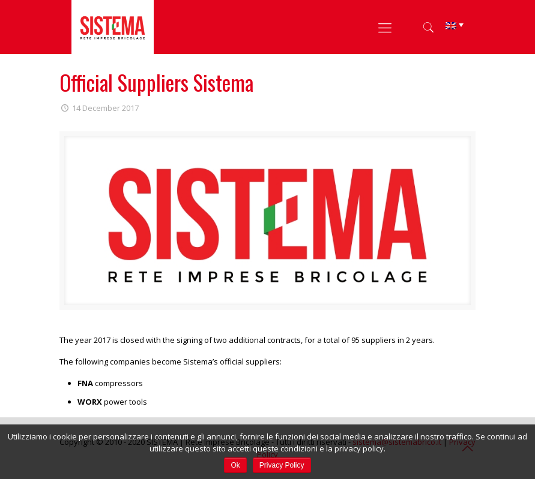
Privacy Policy (281, 465)
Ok (235, 465)
